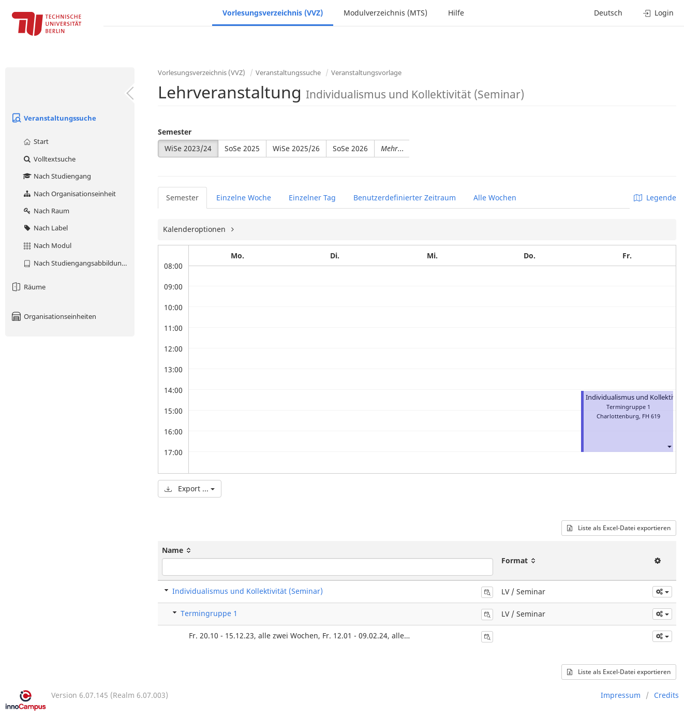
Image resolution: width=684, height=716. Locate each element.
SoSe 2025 (242, 148)
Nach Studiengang (56, 176)
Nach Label (45, 227)
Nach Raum (45, 210)
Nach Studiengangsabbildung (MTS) (78, 263)
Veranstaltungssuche (53, 118)
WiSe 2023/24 (188, 148)
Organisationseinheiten (53, 316)
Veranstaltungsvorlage (366, 72)
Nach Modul (46, 245)
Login (658, 13)
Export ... (190, 488)
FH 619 (651, 416)
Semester (174, 132)
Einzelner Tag (312, 197)
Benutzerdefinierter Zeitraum (404, 197)
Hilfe (456, 13)
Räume (28, 286)
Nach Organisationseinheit (69, 193)
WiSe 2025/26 (296, 148)
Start (35, 141)
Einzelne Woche (243, 197)
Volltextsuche (49, 159)
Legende (655, 197)
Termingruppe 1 (209, 613)
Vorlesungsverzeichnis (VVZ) (272, 13)
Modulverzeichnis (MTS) (385, 13)
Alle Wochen (494, 197)
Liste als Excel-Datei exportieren (619, 527)
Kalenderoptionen (195, 229)
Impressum (621, 695)
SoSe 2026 (350, 148)
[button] (669, 446)
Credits (666, 695)
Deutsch (608, 13)
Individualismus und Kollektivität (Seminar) (247, 591)
